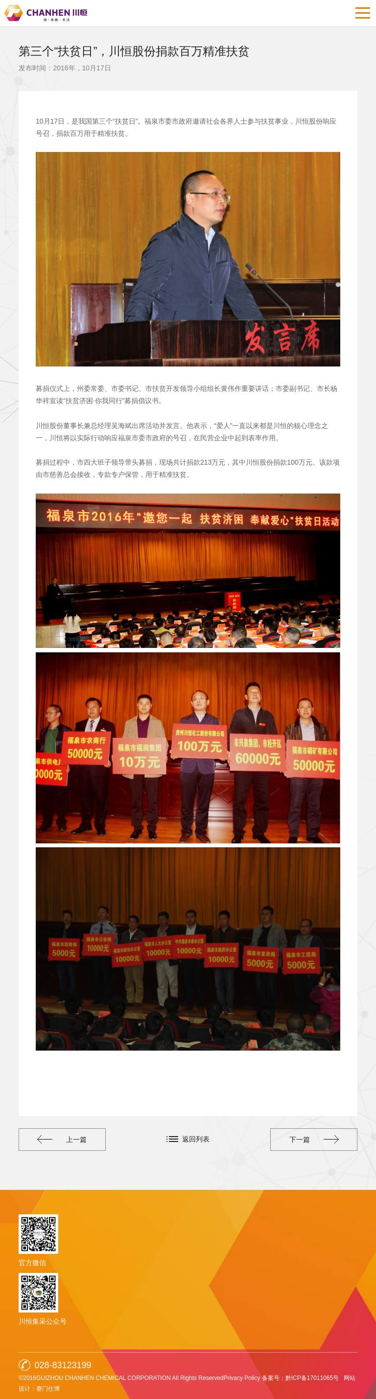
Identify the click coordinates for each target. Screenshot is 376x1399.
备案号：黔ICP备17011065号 (300, 1378)
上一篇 (62, 1139)
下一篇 (314, 1139)
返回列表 (196, 1139)
